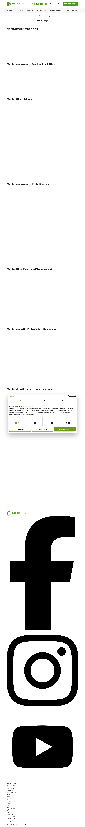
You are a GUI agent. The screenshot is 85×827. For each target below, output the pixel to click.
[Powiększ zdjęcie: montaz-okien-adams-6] (67, 142)
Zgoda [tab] (19, 401)
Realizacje (30, 10)
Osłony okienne (11, 798)
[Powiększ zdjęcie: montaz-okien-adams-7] (18, 167)
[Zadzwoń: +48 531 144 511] (52, 4)
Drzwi (8, 794)
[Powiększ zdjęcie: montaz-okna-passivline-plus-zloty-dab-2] (42, 287)
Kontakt (75, 10)
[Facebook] (33, 4)
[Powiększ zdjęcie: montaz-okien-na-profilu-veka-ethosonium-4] (18, 372)
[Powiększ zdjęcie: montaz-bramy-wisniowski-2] (42, 46)
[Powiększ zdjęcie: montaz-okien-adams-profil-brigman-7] (18, 251)
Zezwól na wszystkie (64, 429)
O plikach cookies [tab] (65, 401)
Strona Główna (11, 801)
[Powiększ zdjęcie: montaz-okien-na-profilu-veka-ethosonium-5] (42, 372)
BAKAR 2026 (10, 825)
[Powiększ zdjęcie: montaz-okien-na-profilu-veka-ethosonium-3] (67, 347)
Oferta (9, 10)
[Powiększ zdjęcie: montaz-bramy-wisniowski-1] (18, 46)
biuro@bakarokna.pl (12, 822)
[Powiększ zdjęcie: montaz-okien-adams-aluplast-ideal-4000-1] (18, 82)
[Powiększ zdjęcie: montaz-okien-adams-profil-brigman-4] (18, 227)
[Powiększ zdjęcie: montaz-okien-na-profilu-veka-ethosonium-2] (42, 347)
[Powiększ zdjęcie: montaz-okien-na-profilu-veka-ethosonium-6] (67, 372)
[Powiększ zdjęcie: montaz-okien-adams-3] (67, 117)
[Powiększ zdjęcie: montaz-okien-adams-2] (42, 117)
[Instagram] (37, 4)
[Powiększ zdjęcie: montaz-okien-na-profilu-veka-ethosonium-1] (18, 347)
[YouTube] (41, 4)
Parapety (9, 800)
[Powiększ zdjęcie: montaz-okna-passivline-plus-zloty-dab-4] (18, 311)
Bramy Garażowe (11, 792)
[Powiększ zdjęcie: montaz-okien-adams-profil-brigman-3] (67, 202)
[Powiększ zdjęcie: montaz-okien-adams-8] (42, 167)
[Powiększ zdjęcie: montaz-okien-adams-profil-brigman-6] (67, 227)
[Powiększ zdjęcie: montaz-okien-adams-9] (67, 167)
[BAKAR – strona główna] (15, 4)
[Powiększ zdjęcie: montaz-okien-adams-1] (18, 117)
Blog (67, 10)
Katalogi (20, 10)
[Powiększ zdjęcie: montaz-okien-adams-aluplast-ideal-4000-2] (42, 82)
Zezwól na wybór (42, 429)
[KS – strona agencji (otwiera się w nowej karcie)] (24, 825)
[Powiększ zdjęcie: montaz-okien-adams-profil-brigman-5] (42, 227)
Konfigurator (42, 10)
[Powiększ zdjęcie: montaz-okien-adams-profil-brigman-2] (42, 202)
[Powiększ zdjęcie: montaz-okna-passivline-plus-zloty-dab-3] (67, 287)
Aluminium (10, 790)
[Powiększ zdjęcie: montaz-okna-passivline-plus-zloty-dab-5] (42, 311)
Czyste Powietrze (56, 10)
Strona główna (38, 16)
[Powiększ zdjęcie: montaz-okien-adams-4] (18, 142)
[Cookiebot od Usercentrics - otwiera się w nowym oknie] (69, 396)
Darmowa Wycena (70, 4)
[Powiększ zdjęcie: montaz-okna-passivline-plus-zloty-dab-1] (18, 287)
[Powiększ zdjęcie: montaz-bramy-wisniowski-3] (67, 46)
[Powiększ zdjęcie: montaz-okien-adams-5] (42, 142)
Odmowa (20, 429)
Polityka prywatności (13, 814)
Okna (8, 796)
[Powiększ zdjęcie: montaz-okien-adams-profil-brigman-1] (18, 202)
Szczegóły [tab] (42, 401)
